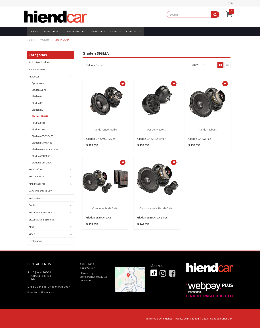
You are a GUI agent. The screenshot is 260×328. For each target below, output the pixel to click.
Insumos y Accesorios (41, 212)
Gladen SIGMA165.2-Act (152, 217)
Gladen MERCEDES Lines (45, 149)
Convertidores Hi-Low (40, 190)
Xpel (31, 226)
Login (230, 3)
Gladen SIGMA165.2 (98, 217)
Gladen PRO (38, 123)
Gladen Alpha (39, 89)
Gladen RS (37, 109)
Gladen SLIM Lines (42, 162)
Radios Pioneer (37, 69)
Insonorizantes (37, 198)
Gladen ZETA (39, 129)
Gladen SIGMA (62, 39)
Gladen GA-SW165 (199, 138)
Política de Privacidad (187, 318)
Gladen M (37, 96)
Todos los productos (40, 62)
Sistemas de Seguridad (41, 219)
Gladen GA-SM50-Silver (100, 138)
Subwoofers (35, 169)
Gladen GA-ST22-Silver (151, 138)
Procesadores (36, 176)
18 (206, 65)
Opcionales (38, 83)
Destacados (35, 241)
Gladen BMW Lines (42, 142)
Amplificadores (37, 183)
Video (32, 234)
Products (44, 39)
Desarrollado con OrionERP (217, 318)
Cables (32, 205)
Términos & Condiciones (159, 318)
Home (31, 39)
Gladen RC (37, 103)
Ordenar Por (93, 65)
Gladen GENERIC (41, 156)
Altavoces (34, 76)
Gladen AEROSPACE (42, 136)
